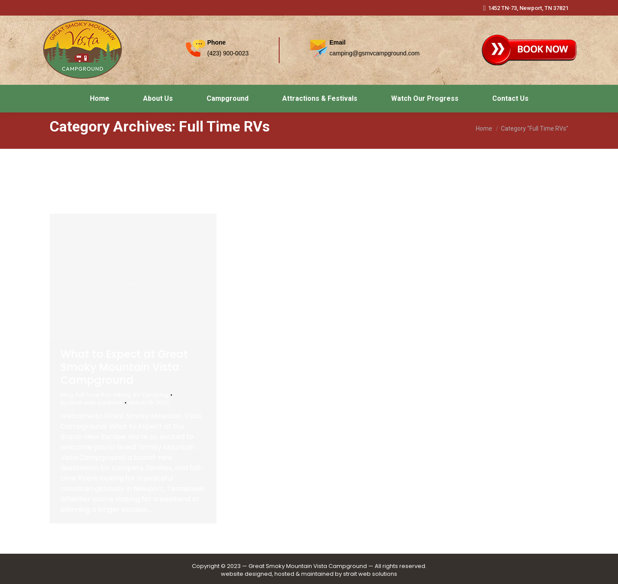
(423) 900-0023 (228, 53)
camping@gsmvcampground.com (374, 53)
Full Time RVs (93, 395)
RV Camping (150, 395)
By (91, 403)
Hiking (122, 395)
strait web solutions (370, 574)
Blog (67, 395)
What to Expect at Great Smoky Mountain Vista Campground (124, 367)
